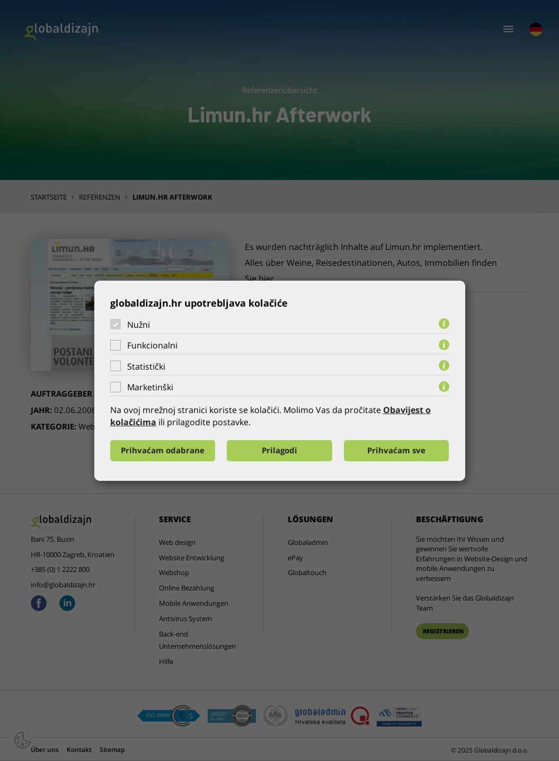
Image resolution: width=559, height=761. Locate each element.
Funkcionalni (152, 345)
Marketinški (150, 387)
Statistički (146, 366)
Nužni (138, 324)
